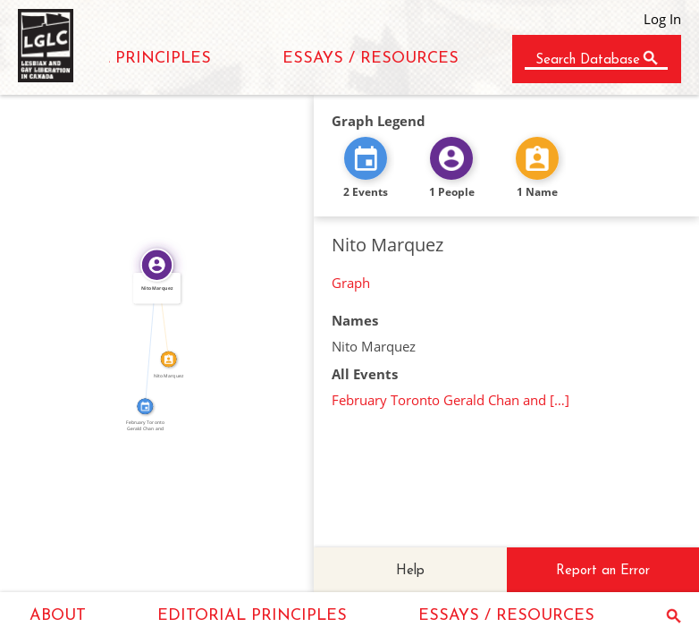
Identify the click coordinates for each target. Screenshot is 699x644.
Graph (351, 283)
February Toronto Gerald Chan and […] (450, 400)
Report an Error (603, 571)
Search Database (587, 60)
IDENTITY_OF (167, 311)
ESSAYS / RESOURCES (370, 58)
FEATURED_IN (146, 336)
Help (410, 571)
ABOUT (57, 615)
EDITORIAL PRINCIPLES (116, 58)
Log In (662, 19)
